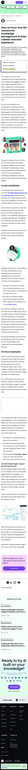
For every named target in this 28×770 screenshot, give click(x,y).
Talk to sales (19, 2)
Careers (3, 739)
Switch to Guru (4, 752)
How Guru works (3, 715)
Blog (11, 729)
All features (3, 722)
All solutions (4, 726)
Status (20, 715)
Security (21, 719)
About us (3, 743)
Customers (13, 714)
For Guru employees (9, 69)
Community (13, 725)
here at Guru (13, 304)
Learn (11, 711)
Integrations (4, 719)
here (22, 547)
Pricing (2, 711)
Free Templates (5, 755)
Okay (24, 766)
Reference (12, 718)
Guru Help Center (21, 711)
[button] (25, 2)
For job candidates (9, 65)
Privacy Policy (5, 767)
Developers (13, 722)
